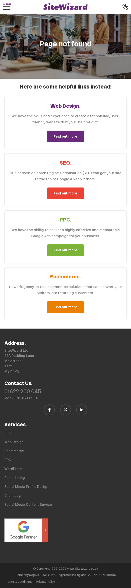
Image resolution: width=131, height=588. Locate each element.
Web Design (14, 442)
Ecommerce (14, 451)
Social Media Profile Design (26, 486)
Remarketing (14, 478)
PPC (7, 460)
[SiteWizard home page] (65, 6)
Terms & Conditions (19, 582)
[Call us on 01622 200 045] (125, 7)
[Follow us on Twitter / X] (65, 409)
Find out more (65, 136)
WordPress (13, 469)
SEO (7, 433)
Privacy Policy (45, 582)
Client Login (14, 495)
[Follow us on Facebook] (49, 409)
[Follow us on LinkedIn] (81, 409)
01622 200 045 (22, 391)
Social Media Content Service (28, 504)
